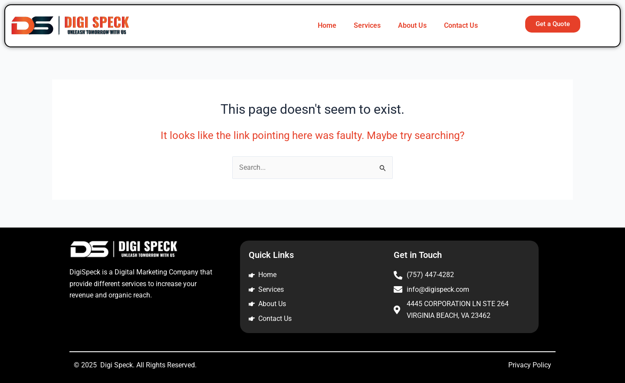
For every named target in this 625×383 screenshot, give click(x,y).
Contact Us (461, 25)
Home (327, 25)
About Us (412, 25)
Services (367, 25)
